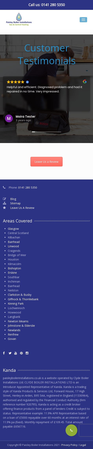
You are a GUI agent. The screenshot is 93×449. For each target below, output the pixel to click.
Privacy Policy (69, 445)
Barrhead (14, 242)
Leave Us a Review (46, 162)
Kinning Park (16, 303)
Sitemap (15, 203)
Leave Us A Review (22, 208)
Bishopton (14, 268)
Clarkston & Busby (19, 295)
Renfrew (13, 334)
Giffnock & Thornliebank (23, 299)
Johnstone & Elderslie (21, 325)
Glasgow (13, 229)
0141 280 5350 (53, 4)
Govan (12, 339)
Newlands (14, 330)
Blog (13, 199)
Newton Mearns (18, 321)
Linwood (13, 246)
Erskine (12, 272)
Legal (83, 445)
